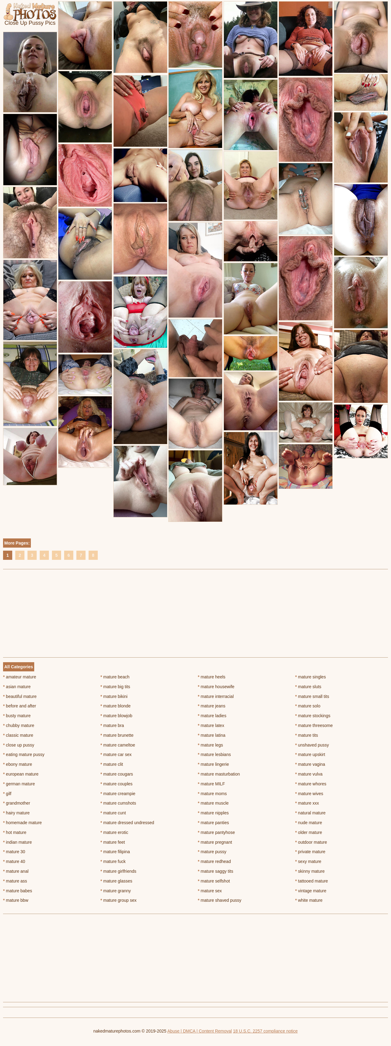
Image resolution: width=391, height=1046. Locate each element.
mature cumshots (118, 803)
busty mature (17, 715)
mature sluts (308, 686)
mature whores (310, 783)
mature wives (309, 793)
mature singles (310, 676)
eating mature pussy (23, 754)
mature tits (306, 735)
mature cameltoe (117, 745)
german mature (19, 783)
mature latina (211, 735)
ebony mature (17, 764)
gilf (7, 793)
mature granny (115, 890)
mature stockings (312, 715)
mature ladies (212, 715)
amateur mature (19, 676)
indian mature (17, 842)
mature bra (112, 725)
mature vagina (310, 764)
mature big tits (115, 686)
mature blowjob (116, 715)
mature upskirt (310, 754)
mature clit (111, 764)
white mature (309, 900)
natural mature (310, 812)
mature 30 (14, 851)
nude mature (308, 822)
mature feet (112, 842)
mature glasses (116, 881)
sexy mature (308, 861)
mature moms (212, 793)
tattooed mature (311, 881)
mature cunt (113, 812)
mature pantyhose (216, 832)
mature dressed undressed (127, 822)
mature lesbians (214, 754)
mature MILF (211, 783)
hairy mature (16, 812)
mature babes (17, 890)
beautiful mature (20, 696)
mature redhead (214, 861)
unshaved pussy (312, 745)
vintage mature (310, 890)
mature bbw (15, 900)
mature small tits (312, 696)
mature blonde (115, 705)
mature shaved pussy (219, 900)
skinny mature (310, 871)
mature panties (213, 822)
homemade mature (22, 822)
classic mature (18, 735)
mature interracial (216, 696)
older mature (308, 832)
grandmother (16, 803)
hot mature (14, 832)
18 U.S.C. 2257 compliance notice (265, 1031)
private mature (310, 851)
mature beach (115, 676)
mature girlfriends (118, 871)
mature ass (15, 881)
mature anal (15, 871)
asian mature (17, 686)
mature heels (211, 676)
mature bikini (114, 696)
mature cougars (116, 774)
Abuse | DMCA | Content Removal (199, 1031)
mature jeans (211, 705)
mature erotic (114, 832)
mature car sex (116, 754)
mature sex (210, 890)
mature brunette (116, 735)
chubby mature (18, 725)
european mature (20, 774)
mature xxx (307, 803)
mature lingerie (213, 764)
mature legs (210, 745)
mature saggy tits (215, 871)
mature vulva (309, 774)
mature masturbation (219, 774)
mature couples (116, 783)
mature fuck (113, 861)
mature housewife (216, 686)
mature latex (211, 725)
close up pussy (18, 745)
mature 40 (14, 861)
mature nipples (213, 812)
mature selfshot (214, 881)
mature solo (307, 705)
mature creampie (117, 793)
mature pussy (212, 851)
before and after (19, 705)
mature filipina (115, 851)
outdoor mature (311, 842)
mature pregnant (215, 842)
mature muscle (213, 803)
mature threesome (314, 725)
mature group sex (118, 900)
